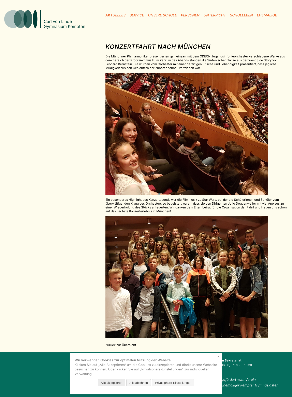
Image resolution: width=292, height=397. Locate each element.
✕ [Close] (218, 356)
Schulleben (241, 15)
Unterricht (215, 15)
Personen (190, 15)
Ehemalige (267, 15)
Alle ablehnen (138, 382)
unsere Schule (162, 15)
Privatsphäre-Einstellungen (173, 382)
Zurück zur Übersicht (120, 345)
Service (137, 15)
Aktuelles (115, 15)
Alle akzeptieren (111, 382)
